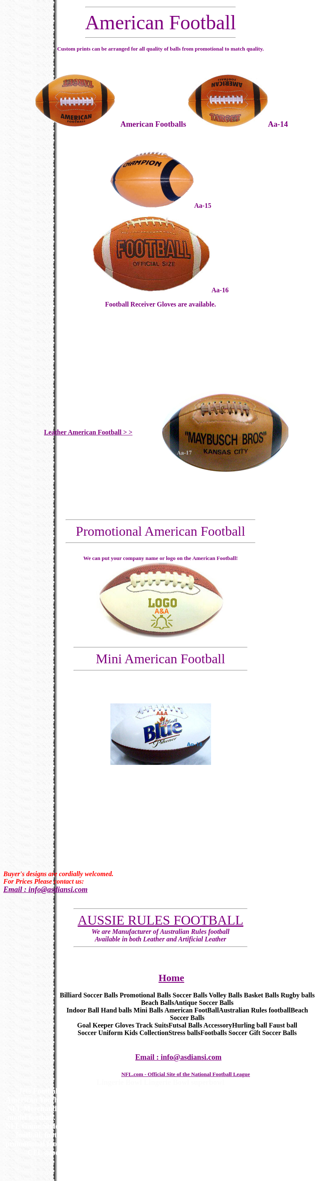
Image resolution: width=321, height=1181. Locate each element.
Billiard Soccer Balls (89, 995)
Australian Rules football (255, 1010)
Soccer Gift (245, 1032)
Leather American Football (88, 432)
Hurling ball (249, 1025)
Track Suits (152, 1025)
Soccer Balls (190, 995)
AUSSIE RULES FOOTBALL (160, 920)
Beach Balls (157, 1002)
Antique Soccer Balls (204, 1002)
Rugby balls (297, 995)
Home (171, 977)
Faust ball (283, 1025)
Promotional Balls (145, 995)
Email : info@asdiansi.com (45, 889)
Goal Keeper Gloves (106, 1025)
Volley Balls (225, 995)
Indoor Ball (82, 1010)
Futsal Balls (185, 1025)
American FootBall (191, 1010)
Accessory (218, 1025)
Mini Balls (148, 1010)
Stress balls (184, 1032)
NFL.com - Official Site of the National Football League (185, 1074)
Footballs (213, 1032)
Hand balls (116, 1010)
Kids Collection (146, 1032)
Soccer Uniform (100, 1032)
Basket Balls (261, 995)
